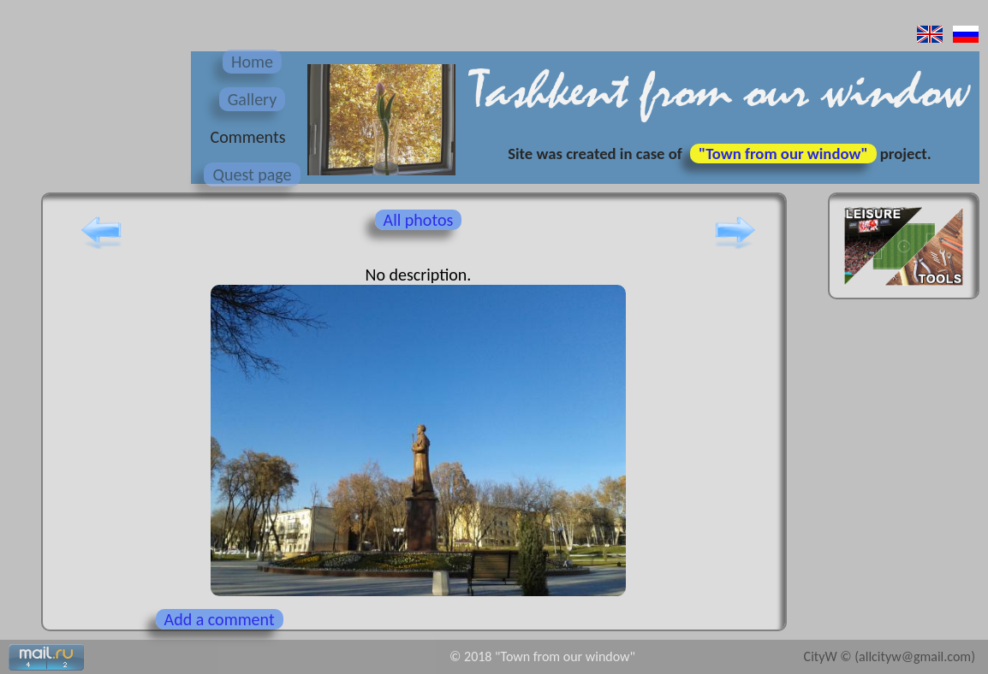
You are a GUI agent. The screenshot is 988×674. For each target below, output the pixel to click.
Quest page (251, 174)
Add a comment (219, 619)
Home (252, 61)
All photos (419, 220)
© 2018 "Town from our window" (542, 656)
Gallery (252, 99)
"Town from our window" (783, 153)
